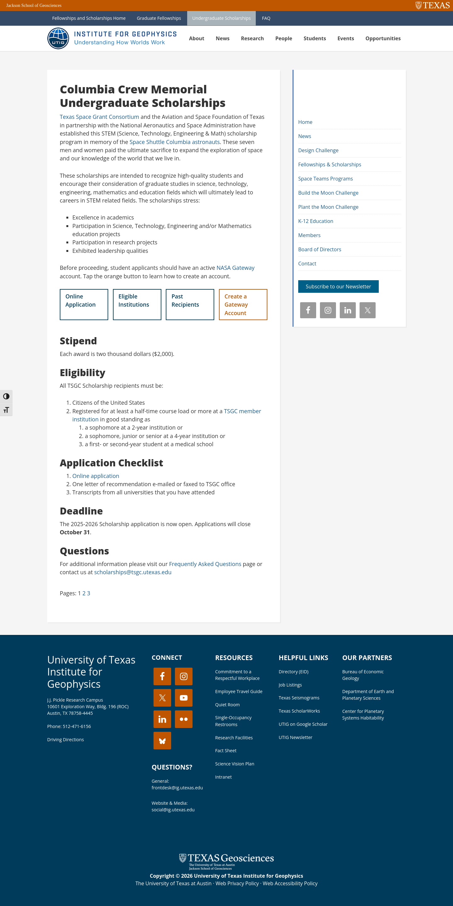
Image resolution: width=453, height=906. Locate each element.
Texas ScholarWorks (299, 711)
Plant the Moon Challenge (328, 206)
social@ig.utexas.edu (173, 810)
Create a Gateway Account (236, 304)
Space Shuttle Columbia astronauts (175, 142)
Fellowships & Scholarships (329, 164)
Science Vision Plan (234, 764)
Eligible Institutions (134, 300)
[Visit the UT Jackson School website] (226, 868)
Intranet (223, 777)
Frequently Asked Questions (205, 564)
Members (309, 235)
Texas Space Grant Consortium (99, 116)
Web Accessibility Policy (290, 883)
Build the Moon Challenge (328, 192)
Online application (95, 476)
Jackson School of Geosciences (33, 5)
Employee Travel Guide (238, 691)
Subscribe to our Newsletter (338, 286)
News (304, 136)
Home (305, 122)
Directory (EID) (293, 672)
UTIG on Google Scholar (303, 724)
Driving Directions (65, 739)
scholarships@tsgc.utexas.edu (132, 572)
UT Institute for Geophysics (113, 38)
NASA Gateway (235, 267)
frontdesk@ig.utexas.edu (177, 788)
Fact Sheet (226, 750)
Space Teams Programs (325, 178)
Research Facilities (234, 738)
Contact (307, 263)
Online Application (80, 300)
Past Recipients (185, 300)
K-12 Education (315, 221)
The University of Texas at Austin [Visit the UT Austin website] (173, 883)
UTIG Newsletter (295, 737)
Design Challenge (318, 150)
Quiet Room (227, 705)
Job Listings (290, 685)
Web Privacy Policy (237, 883)
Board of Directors (319, 249)
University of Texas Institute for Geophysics (91, 672)
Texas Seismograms (299, 698)
